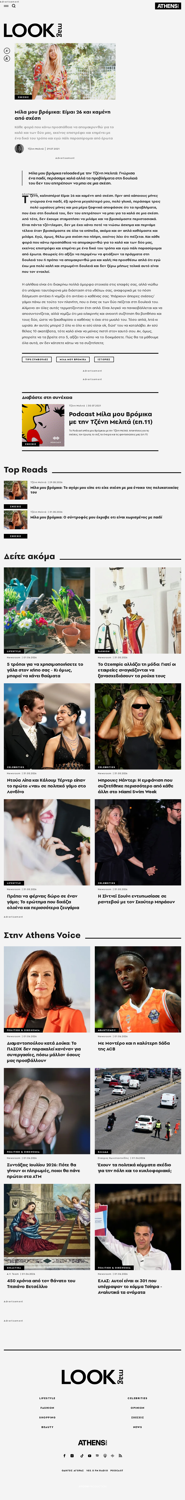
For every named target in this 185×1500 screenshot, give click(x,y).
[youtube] (89, 1455)
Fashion (104, 651)
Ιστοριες (104, 359)
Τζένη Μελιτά (36, 148)
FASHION (47, 1408)
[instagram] (72, 1455)
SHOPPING (47, 1417)
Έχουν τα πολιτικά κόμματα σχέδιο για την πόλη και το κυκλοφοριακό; (135, 1167)
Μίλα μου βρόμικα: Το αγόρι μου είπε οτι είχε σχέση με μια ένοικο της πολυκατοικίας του (104, 490)
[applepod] (105, 1455)
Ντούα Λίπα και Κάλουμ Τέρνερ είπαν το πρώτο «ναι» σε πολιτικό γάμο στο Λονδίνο (46, 786)
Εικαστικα (14, 1267)
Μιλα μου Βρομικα (73, 359)
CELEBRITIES (138, 1398)
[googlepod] (112, 1455)
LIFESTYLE (47, 1398)
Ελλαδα (103, 1151)
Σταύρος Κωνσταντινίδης (113, 1158)
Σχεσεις (23, 97)
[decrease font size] (7, 51)
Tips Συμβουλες (36, 359)
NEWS (137, 1427)
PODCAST (116, 1470)
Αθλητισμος (107, 1030)
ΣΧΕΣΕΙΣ (137, 1417)
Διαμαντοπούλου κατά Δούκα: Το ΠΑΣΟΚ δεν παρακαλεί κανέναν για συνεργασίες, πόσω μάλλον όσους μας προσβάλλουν (44, 1051)
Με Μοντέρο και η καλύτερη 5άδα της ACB (134, 1046)
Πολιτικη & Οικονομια (23, 1030)
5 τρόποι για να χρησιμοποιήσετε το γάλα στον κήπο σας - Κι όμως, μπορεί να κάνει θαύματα (45, 670)
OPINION (138, 1408)
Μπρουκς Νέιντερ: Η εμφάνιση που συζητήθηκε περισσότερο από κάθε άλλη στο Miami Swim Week (135, 786)
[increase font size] (7, 58)
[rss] (120, 1455)
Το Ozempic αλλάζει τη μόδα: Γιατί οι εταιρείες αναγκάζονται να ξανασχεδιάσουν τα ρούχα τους (137, 670)
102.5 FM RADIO (97, 1470)
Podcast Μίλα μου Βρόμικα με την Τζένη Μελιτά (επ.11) (111, 418)
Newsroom (13, 657)
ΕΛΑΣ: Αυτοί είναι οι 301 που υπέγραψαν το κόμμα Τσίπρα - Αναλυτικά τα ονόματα (130, 1286)
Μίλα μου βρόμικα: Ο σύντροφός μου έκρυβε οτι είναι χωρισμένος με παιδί (96, 517)
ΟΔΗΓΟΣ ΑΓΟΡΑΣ (73, 1470)
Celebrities (15, 767)
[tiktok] (82, 1455)
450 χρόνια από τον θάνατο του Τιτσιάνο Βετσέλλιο (41, 1283)
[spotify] (97, 1455)
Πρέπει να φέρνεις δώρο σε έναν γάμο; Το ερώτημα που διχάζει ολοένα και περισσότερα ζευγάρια (43, 901)
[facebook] (64, 1455)
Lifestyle (14, 651)
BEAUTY (47, 1427)
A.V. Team (13, 1274)
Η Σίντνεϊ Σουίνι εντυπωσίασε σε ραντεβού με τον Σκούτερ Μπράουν (136, 899)
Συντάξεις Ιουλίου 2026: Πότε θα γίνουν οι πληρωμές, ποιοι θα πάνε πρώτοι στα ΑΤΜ (43, 1170)
